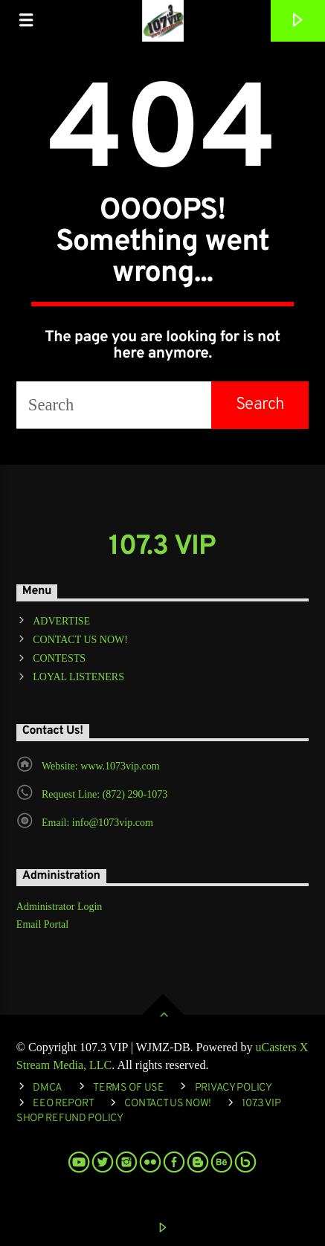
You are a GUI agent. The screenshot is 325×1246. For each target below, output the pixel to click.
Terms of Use (128, 1088)
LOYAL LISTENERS (78, 676)
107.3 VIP (162, 547)
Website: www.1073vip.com (101, 766)
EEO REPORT (63, 1104)
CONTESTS (59, 658)
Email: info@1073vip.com (97, 822)
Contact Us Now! (167, 1104)
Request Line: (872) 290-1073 (104, 794)
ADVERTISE (61, 621)
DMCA (47, 1088)
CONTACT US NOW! (80, 639)
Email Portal (42, 924)
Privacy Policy (233, 1088)
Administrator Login (59, 906)
